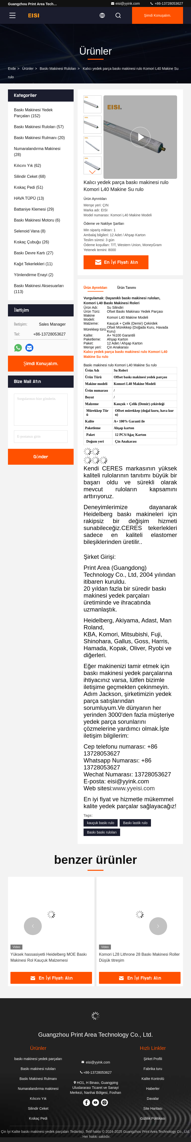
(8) (30, 231)
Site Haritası (152, 1108)
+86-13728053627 (166, 3)
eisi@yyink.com (125, 3)
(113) (39, 289)
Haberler (153, 1089)
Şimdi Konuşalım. (157, 15)
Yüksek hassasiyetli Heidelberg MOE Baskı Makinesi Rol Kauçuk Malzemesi (48, 957)
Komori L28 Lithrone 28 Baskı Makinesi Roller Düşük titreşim (139, 957)
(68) (30, 176)
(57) (39, 127)
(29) (34, 209)
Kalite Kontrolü (153, 1079)
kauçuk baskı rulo (100, 823)
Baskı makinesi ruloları (58, 69)
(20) (39, 138)
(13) (29, 198)
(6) (37, 220)
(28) (37, 152)
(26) (31, 242)
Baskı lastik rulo (135, 823)
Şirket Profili (152, 1059)
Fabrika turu (152, 1069)
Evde (12, 69)
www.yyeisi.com (134, 788)
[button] (92, 172)
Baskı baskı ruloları (102, 832)
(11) (33, 264)
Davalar (153, 1099)
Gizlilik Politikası (152, 1118)
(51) (28, 187)
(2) (33, 275)
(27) (33, 253)
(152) (33, 113)
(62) (27, 165)
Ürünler (28, 69)
